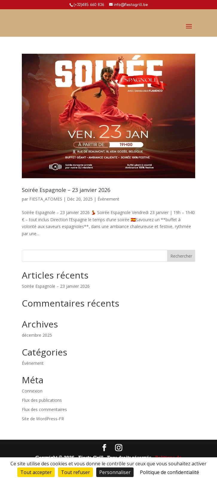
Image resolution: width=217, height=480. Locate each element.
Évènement (108, 199)
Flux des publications (42, 400)
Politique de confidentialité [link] (169, 472)
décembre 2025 (37, 335)
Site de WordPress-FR (43, 418)
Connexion (32, 391)
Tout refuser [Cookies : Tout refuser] (75, 472)
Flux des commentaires (44, 409)
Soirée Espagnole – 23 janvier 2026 (66, 189)
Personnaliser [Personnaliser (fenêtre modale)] (115, 472)
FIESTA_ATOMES (45, 199)
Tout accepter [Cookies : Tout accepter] (36, 472)
